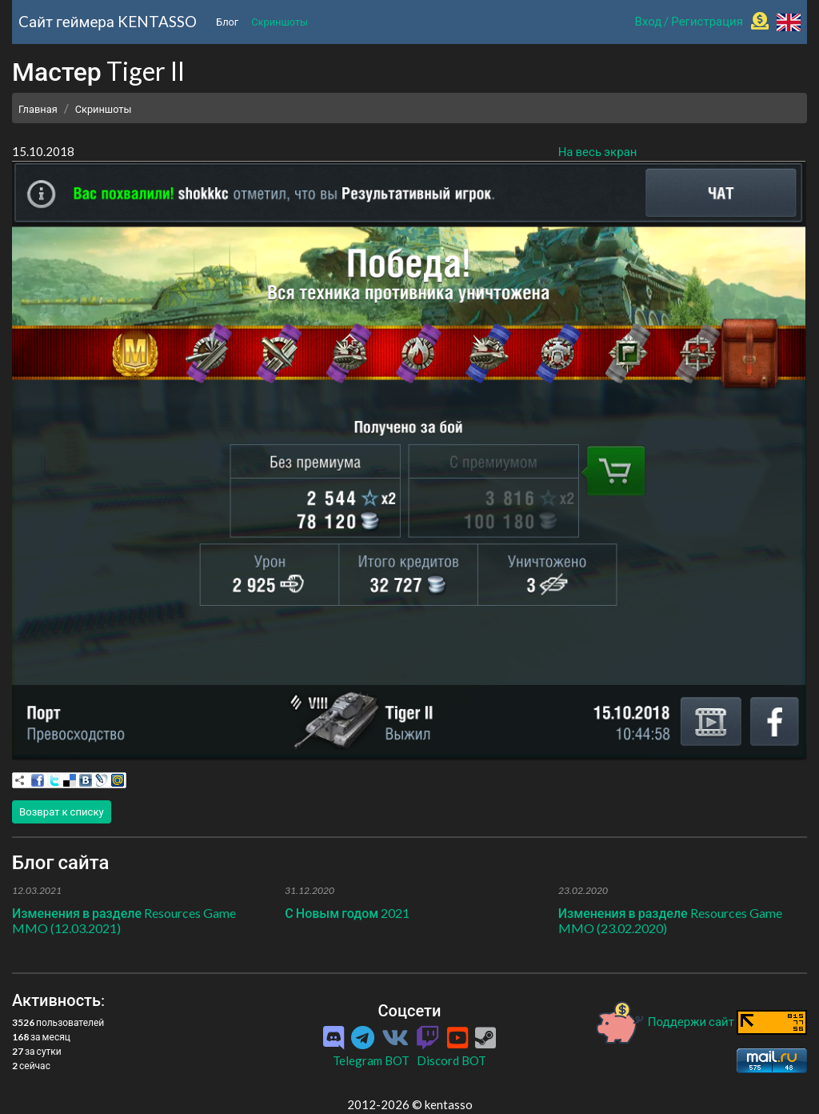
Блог (227, 21)
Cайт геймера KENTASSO (107, 21)
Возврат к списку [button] (61, 811)
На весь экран (597, 151)
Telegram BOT (371, 1060)
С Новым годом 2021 (347, 912)
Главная (38, 108)
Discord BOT (451, 1060)
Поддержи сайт (665, 1021)
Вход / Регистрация (689, 21)
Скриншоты (279, 21)
